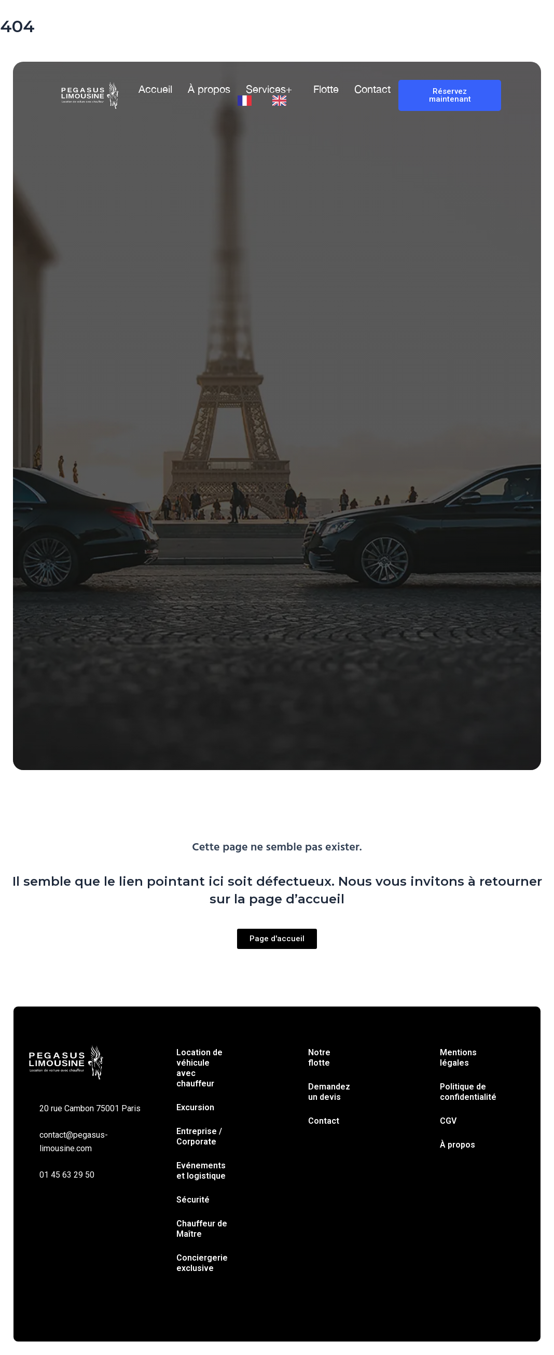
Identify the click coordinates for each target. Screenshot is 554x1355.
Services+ (269, 89)
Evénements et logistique (201, 1171)
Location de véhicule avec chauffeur (199, 1067)
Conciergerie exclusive (202, 1263)
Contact (372, 89)
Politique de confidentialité (468, 1092)
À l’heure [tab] (227, 478)
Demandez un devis (329, 1092)
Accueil (155, 89)
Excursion (195, 1107)
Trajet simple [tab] (111, 478)
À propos (209, 89)
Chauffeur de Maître (201, 1229)
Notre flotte (319, 1057)
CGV (448, 1121)
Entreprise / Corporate (199, 1136)
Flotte (326, 89)
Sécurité (193, 1200)
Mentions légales (458, 1057)
